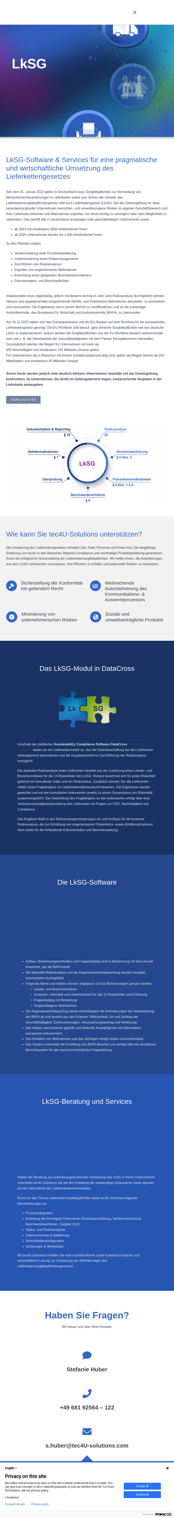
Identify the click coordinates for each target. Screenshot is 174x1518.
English (11, 1468)
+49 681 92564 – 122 (87, 1407)
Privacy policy (40, 1504)
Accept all (142, 1486)
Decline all (142, 1494)
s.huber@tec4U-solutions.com (87, 1445)
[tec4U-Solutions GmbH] (22, 6)
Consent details (15, 1504)
